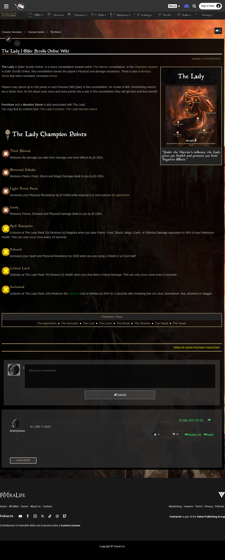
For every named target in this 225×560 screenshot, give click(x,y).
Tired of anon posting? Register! (196, 347)
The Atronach (69, 323)
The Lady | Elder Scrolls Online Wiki (35, 51)
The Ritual (123, 323)
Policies (219, 506)
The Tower (179, 323)
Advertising (175, 506)
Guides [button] (183, 15)
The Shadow (142, 323)
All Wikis (14, 506)
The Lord (88, 323)
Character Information (12, 32)
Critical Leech (20, 268)
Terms (198, 506)
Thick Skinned (20, 151)
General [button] (55, 15)
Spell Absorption (21, 226)
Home (3, 506)
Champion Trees (111, 316)
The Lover (105, 323)
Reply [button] (208, 434)
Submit (120, 395)
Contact (47, 506)
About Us (35, 506)
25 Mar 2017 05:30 (191, 420)
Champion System (36, 32)
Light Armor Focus (24, 189)
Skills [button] (98, 15)
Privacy (209, 506)
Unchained (17, 287)
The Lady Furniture (52, 109)
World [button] (163, 15)
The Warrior (55, 32)
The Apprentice (46, 323)
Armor (53, 76)
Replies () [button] (193, 434)
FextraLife (175, 516)
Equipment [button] (120, 15)
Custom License (70, 525)
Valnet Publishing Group (211, 516)
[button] (174, 6)
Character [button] (77, 15)
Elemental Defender (23, 170)
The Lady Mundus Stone (81, 109)
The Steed (161, 323)
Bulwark (16, 249)
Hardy (14, 207)
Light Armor (122, 195)
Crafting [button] (143, 15)
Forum (24, 506)
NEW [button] (35, 15)
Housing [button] (204, 15)
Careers (188, 506)
